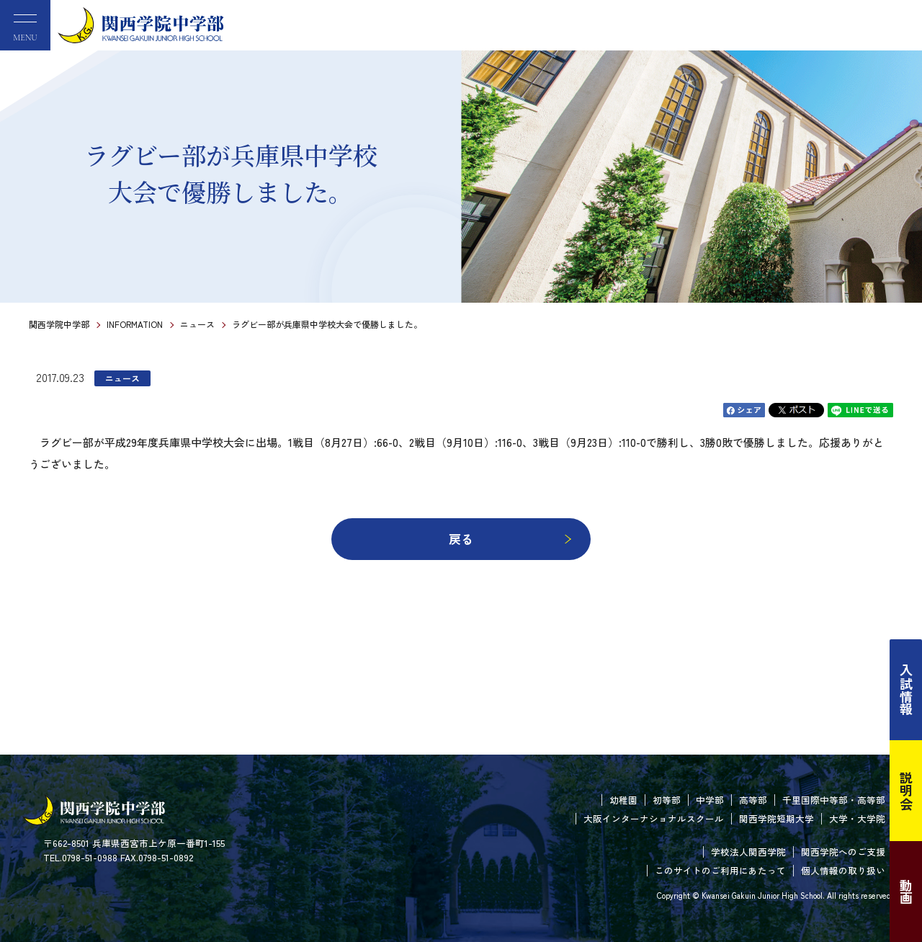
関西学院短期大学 (776, 818)
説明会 (906, 790)
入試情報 (906, 690)
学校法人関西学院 (748, 851)
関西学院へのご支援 (843, 851)
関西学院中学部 (59, 324)
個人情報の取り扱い (843, 870)
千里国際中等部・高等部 (833, 800)
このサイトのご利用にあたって (720, 870)
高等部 (753, 800)
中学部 (710, 800)
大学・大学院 (857, 818)
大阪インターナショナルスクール (653, 818)
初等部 (667, 800)
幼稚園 (623, 800)
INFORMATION (135, 324)
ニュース (197, 324)
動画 (906, 892)
